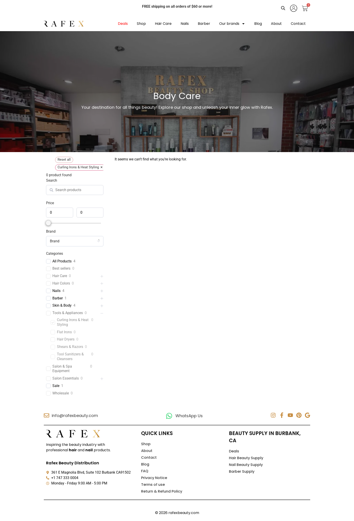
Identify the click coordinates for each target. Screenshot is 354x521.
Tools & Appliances (67, 313)
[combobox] (74, 241)
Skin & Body (62, 305)
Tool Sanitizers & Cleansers (70, 356)
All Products (62, 261)
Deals (123, 23)
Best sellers (61, 268)
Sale (55, 386)
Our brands (232, 24)
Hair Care (163, 23)
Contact (298, 23)
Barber (204, 23)
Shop (141, 23)
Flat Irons (64, 332)
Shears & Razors (70, 347)
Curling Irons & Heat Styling (72, 322)
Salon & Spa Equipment (62, 368)
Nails (185, 23)
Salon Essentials (65, 378)
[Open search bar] (283, 8)
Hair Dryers (66, 339)
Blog (258, 23)
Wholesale (60, 393)
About (276, 23)
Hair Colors (61, 283)
